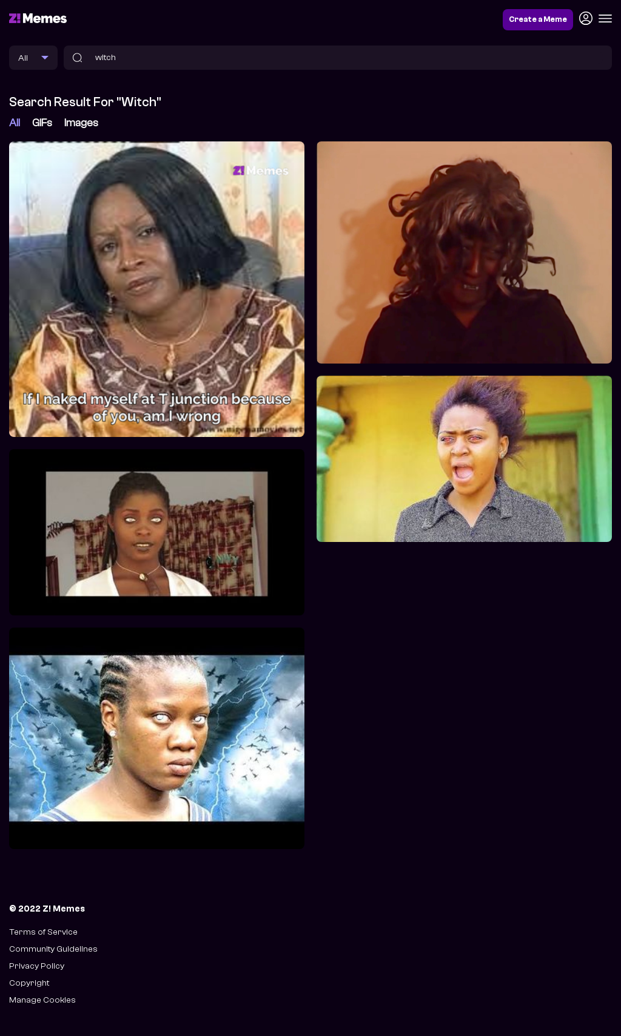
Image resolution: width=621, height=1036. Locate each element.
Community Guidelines (53, 949)
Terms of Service (43, 932)
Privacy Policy (36, 966)
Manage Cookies (42, 1000)
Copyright (29, 983)
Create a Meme (538, 19)
